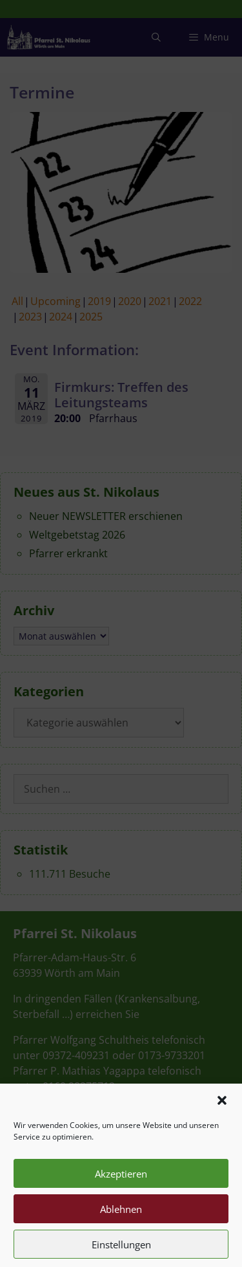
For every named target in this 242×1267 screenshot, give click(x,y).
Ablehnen (121, 1218)
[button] (222, 1110)
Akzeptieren (121, 1183)
